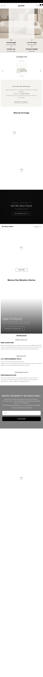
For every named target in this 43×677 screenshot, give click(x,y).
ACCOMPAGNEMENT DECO (11, 454)
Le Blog (3, 642)
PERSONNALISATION (8, 518)
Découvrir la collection (13, 328)
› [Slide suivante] (41, 23)
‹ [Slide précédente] (1, 23)
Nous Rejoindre (5, 649)
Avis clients (4, 645)
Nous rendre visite (21, 213)
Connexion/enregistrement (37, 5)
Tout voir (36, 226)
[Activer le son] (40, 221)
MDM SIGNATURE (7, 391)
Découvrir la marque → (21, 101)
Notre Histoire (5, 639)
